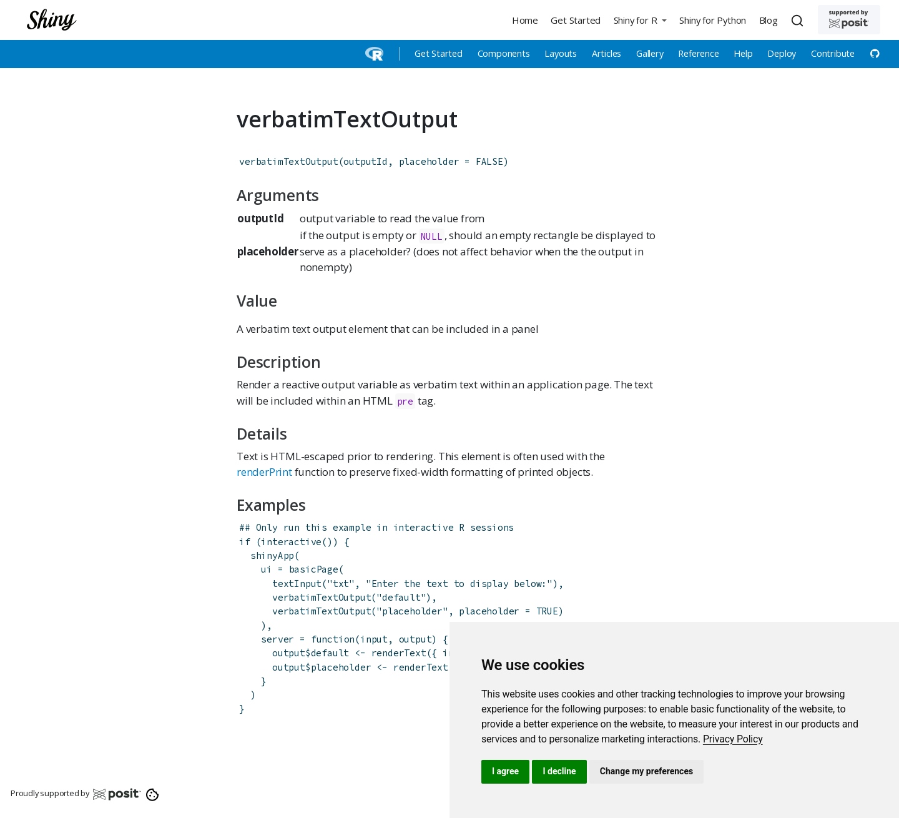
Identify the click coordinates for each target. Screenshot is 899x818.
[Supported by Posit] (849, 19)
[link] (733, 739)
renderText (398, 653)
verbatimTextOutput (288, 161)
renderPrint (264, 472)
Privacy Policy (733, 739)
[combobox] (799, 20)
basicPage (313, 569)
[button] (640, 19)
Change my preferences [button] (646, 771)
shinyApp (272, 555)
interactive (291, 542)
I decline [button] (559, 771)
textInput (297, 583)
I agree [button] (505, 771)
